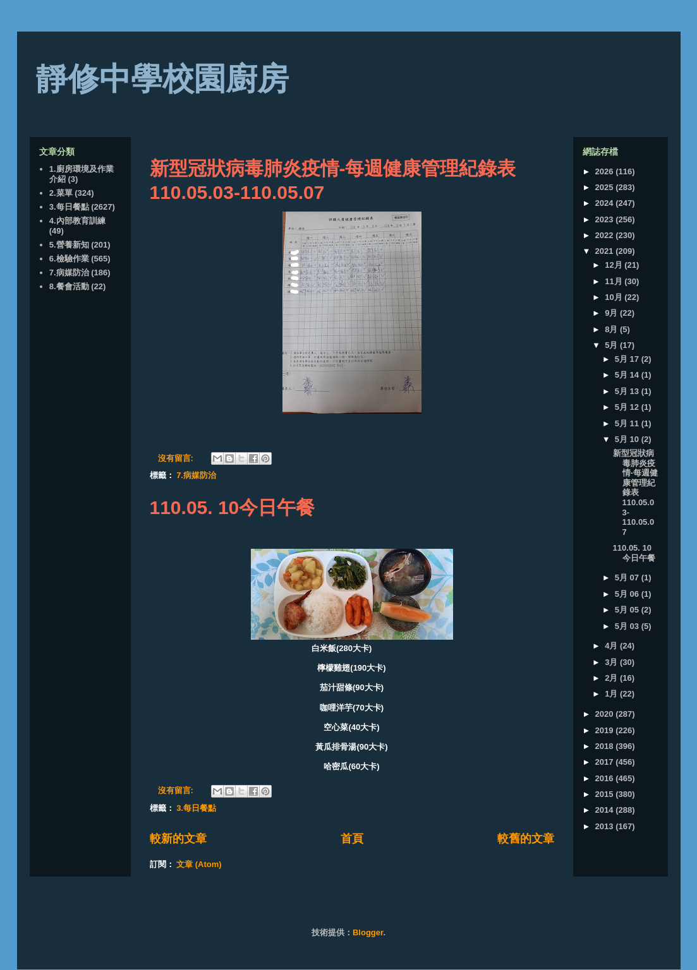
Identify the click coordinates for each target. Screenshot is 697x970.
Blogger (368, 932)
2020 (605, 714)
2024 (605, 203)
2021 (605, 251)
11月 (614, 281)
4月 (612, 645)
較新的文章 (178, 838)
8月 (612, 329)
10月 (614, 297)
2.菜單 (61, 193)
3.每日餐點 (196, 808)
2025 (605, 187)
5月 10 (628, 439)
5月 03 (628, 626)
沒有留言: (177, 458)
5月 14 (628, 375)
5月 (612, 345)
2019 (605, 730)
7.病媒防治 (196, 475)
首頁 (352, 838)
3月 (612, 662)
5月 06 (628, 594)
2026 (605, 171)
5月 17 (628, 359)
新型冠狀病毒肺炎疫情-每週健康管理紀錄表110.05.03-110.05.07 (635, 492)
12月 (614, 265)
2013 (605, 826)
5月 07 (628, 577)
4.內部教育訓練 (77, 220)
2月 (612, 678)
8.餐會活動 (69, 286)
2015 (605, 794)
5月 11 (628, 423)
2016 (605, 778)
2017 (605, 762)
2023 (605, 219)
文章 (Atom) (199, 864)
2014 (605, 810)
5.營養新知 (69, 244)
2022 (605, 235)
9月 (612, 313)
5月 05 (628, 609)
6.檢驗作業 (69, 258)
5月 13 (628, 391)
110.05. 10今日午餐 (232, 507)
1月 (612, 693)
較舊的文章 (525, 838)
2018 (605, 746)
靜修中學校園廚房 (162, 79)
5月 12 (628, 407)
